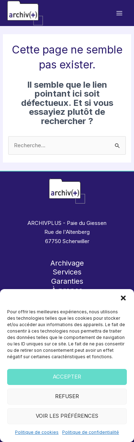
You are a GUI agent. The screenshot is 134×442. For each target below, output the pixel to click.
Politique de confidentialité (90, 432)
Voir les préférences (67, 415)
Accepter (67, 376)
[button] (123, 298)
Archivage (67, 263)
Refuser (67, 396)
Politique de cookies (37, 432)
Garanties (67, 281)
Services (67, 272)
